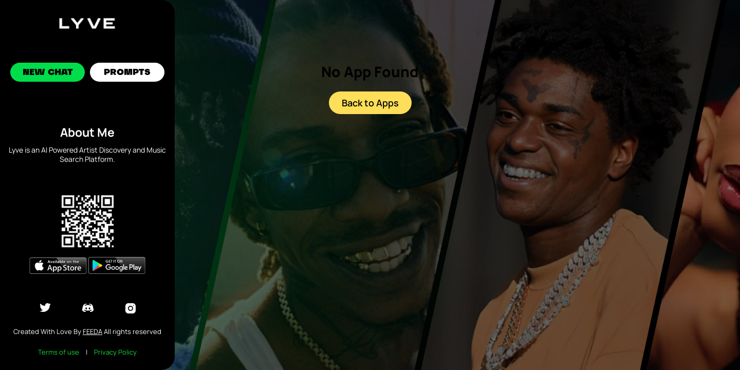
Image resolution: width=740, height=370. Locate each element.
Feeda (92, 331)
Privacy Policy (115, 352)
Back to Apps (370, 103)
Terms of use (58, 352)
